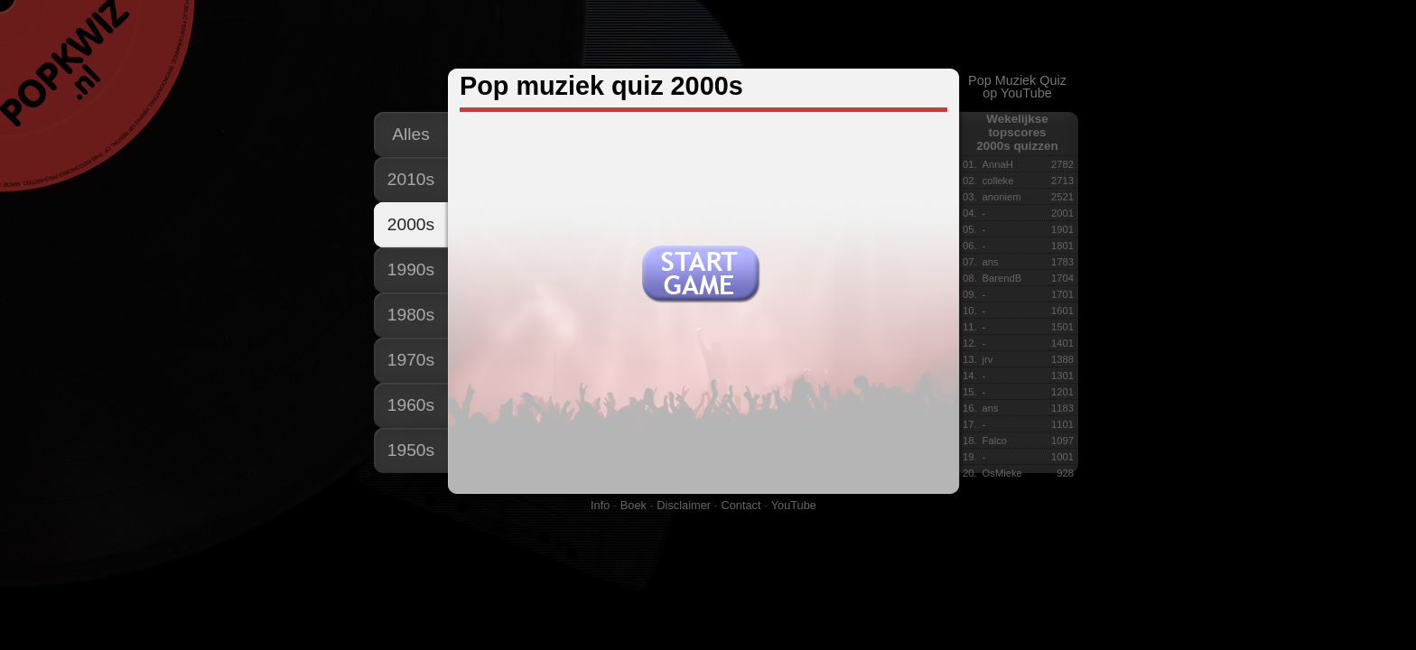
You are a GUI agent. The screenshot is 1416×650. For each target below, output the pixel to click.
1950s (410, 450)
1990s (410, 269)
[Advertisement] (707, 35)
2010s (410, 179)
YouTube (793, 505)
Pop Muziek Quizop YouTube (1017, 86)
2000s (410, 224)
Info (600, 505)
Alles (411, 134)
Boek (633, 505)
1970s (410, 359)
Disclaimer (684, 505)
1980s (410, 314)
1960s (410, 404)
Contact (740, 505)
